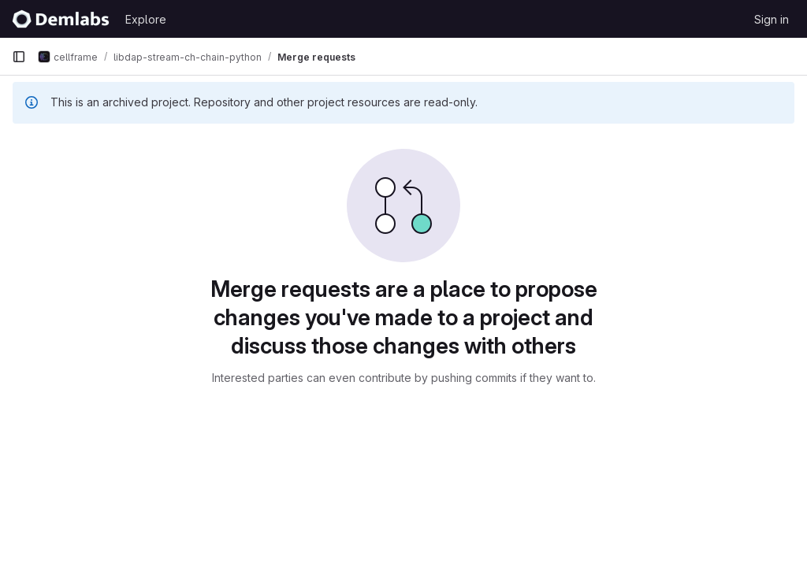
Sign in (771, 19)
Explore (145, 19)
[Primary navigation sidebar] (19, 56)
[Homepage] (61, 19)
